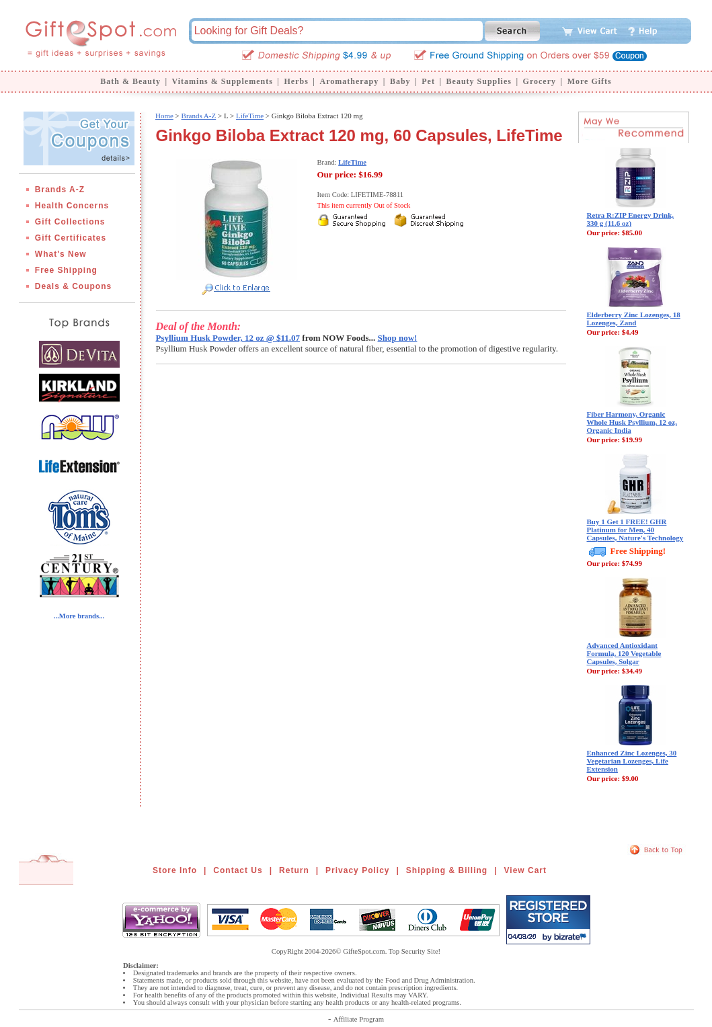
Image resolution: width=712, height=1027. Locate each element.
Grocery (539, 81)
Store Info (175, 870)
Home (164, 116)
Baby (400, 81)
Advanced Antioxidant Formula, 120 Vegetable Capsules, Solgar (624, 653)
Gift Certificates (70, 238)
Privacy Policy (357, 870)
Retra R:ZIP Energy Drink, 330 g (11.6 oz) (630, 219)
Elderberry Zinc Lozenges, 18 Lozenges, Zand (633, 319)
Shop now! (398, 338)
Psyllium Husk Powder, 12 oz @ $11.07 (228, 338)
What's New (61, 254)
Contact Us (237, 870)
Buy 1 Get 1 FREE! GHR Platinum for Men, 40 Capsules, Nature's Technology (635, 530)
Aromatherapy (349, 81)
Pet (428, 81)
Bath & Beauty (130, 81)
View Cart (525, 870)
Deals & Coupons (73, 286)
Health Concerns (72, 205)
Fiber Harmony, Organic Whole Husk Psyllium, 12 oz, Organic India (632, 422)
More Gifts (589, 81)
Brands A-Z (60, 189)
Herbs (296, 81)
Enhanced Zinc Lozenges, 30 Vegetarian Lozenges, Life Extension (632, 761)
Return (294, 870)
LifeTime (250, 116)
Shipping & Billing (446, 870)
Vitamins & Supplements (222, 81)
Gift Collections (70, 222)
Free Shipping (66, 270)
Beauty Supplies (479, 81)
